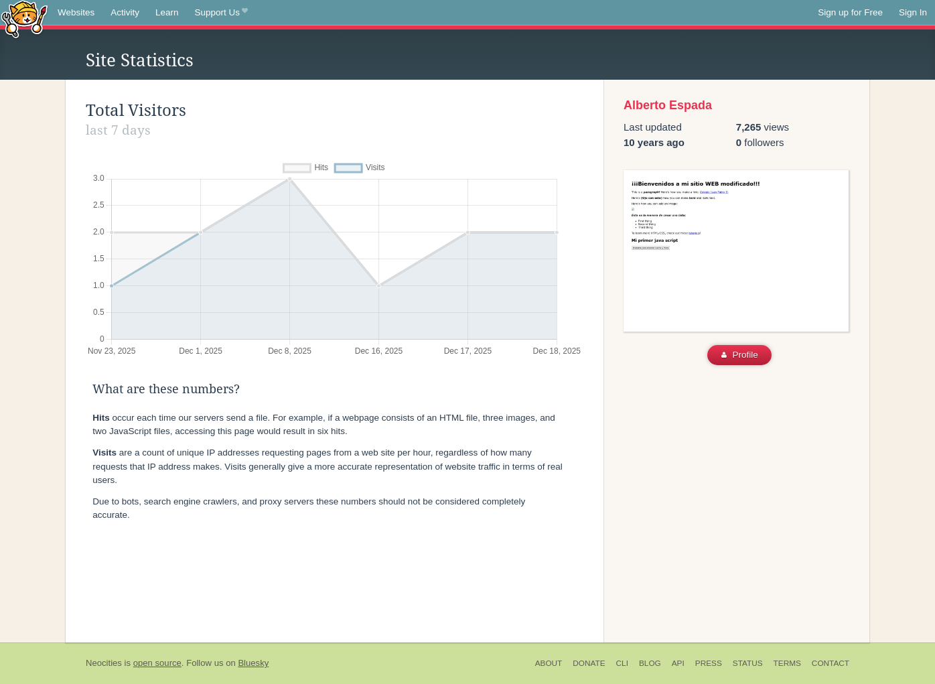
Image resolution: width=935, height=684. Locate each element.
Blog (650, 663)
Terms (787, 663)
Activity (125, 12)
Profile (739, 355)
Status (748, 663)
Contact (830, 663)
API (678, 663)
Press (708, 663)
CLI (622, 663)
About (549, 663)
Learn (167, 12)
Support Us (221, 12)
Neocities (104, 663)
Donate (589, 663)
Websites (76, 12)
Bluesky (253, 663)
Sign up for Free (850, 12)
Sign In (913, 12)
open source (157, 663)
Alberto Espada (668, 105)
